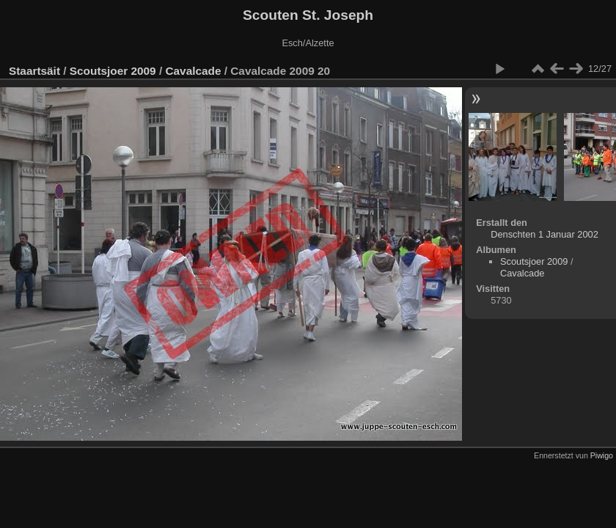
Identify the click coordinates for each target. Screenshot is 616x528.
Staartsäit (34, 71)
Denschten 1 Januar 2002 (544, 234)
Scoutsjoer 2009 (113, 71)
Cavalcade (193, 71)
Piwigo (601, 455)
